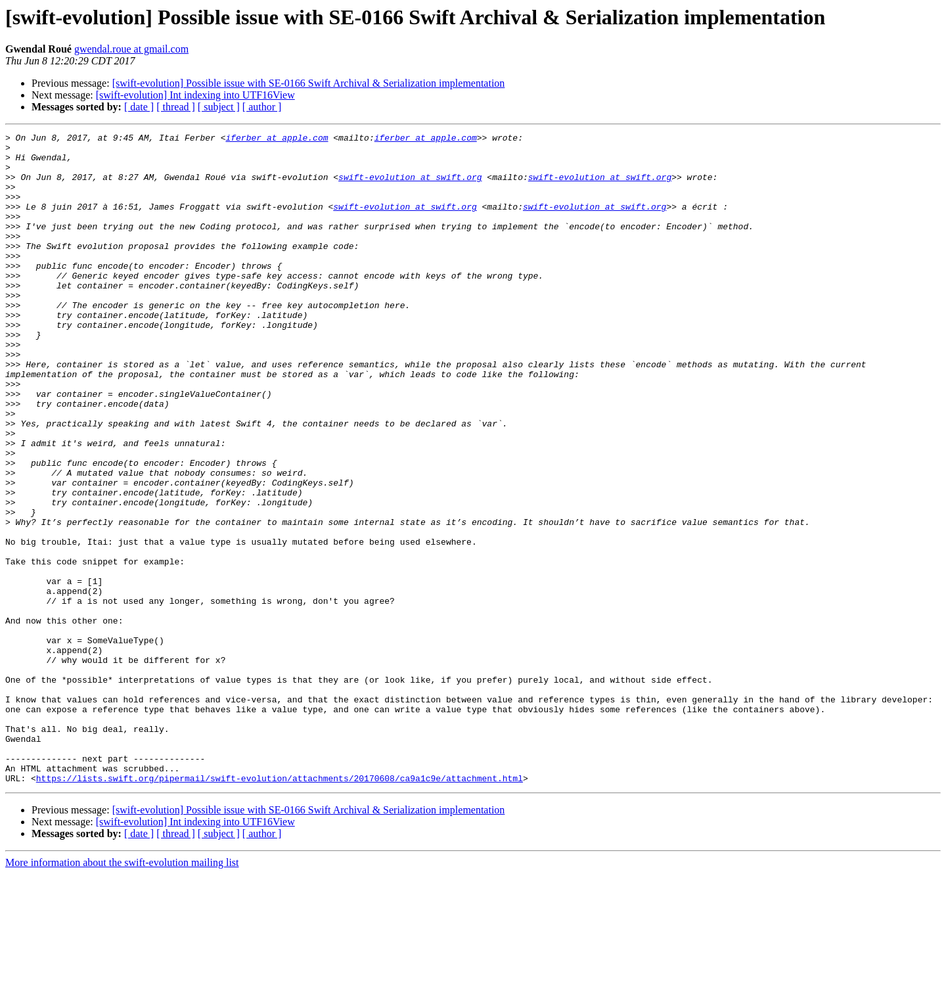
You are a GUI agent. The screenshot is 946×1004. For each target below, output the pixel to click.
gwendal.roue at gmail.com (131, 49)
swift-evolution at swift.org (410, 187)
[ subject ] (219, 106)
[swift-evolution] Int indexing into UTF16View (195, 95)
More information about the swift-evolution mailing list (122, 992)
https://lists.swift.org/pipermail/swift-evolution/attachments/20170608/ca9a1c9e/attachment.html (279, 908)
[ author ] (262, 106)
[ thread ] (175, 106)
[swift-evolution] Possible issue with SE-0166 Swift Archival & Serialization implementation (308, 83)
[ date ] (139, 106)
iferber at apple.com (276, 139)
